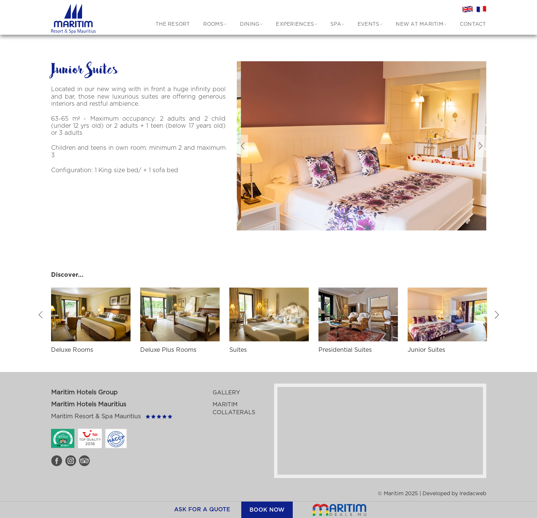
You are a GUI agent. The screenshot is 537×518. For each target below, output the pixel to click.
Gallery (226, 393)
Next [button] (480, 146)
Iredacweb (472, 493)
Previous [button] (242, 146)
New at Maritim (419, 24)
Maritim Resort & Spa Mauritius (96, 416)
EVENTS (369, 24)
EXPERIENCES (295, 24)
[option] (373, 145)
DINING (250, 24)
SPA (335, 24)
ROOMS (213, 24)
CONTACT (473, 24)
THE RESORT (173, 24)
